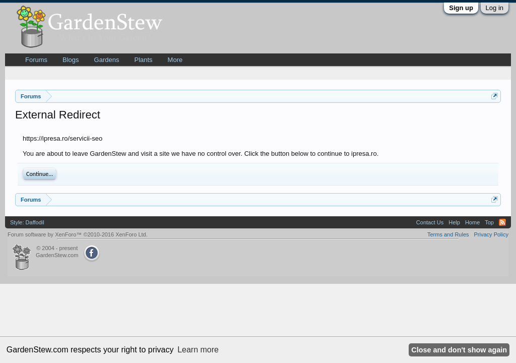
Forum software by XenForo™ (78, 234)
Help (454, 222)
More (175, 60)
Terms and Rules (448, 234)
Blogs (70, 60)
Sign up (461, 8)
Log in (494, 8)
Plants (143, 60)
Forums (36, 60)
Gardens (106, 60)
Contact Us (429, 222)
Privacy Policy (491, 234)
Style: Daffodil (27, 222)
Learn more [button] (198, 349)
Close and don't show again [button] (459, 350)
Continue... (39, 173)
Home (472, 222)
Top (489, 222)
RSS (502, 222)
